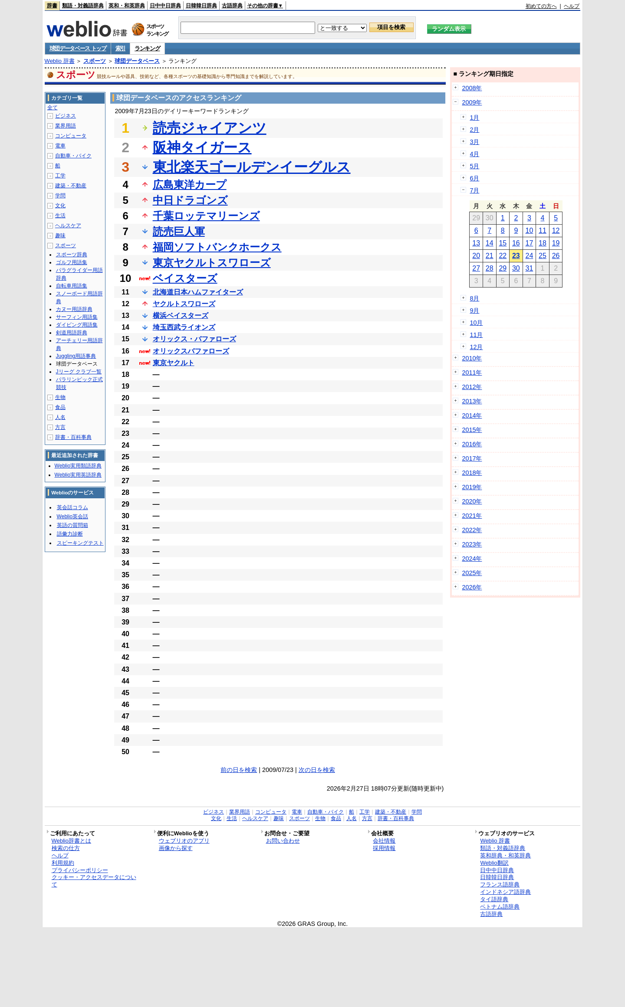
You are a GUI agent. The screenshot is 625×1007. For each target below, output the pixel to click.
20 (476, 255)
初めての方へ (541, 6)
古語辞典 (232, 5)
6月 (474, 178)
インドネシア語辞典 (505, 892)
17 (529, 243)
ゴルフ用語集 (71, 262)
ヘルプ (571, 6)
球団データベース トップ (77, 48)
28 (489, 268)
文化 (60, 206)
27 (476, 268)
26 (556, 255)
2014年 (472, 415)
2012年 (472, 386)
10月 (476, 322)
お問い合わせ (283, 840)
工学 (60, 176)
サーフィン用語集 (77, 317)
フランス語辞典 (500, 884)
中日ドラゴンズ (190, 200)
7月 (474, 190)
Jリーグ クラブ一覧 (79, 372)
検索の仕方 (66, 848)
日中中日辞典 (165, 5)
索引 (120, 48)
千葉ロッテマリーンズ (206, 216)
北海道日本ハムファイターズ (198, 292)
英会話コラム (72, 507)
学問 (60, 196)
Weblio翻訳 (494, 863)
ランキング (147, 48)
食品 (60, 407)
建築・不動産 (70, 186)
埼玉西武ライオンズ (184, 327)
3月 (474, 141)
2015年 (472, 429)
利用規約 (63, 863)
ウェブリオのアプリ (184, 840)
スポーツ (94, 61)
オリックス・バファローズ (194, 339)
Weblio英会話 (72, 516)
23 (516, 255)
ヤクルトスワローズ (184, 303)
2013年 (472, 401)
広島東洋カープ (190, 184)
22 (503, 255)
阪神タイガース (202, 147)
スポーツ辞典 (71, 255)
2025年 (472, 572)
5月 (474, 166)
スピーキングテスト (80, 543)
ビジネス (65, 116)
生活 (60, 216)
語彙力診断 (70, 534)
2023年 (472, 544)
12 (556, 230)
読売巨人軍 (179, 231)
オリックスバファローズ (191, 351)
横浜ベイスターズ (180, 315)
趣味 (60, 235)
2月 (474, 129)
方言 (60, 427)
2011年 (472, 372)
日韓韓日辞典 (201, 5)
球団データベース (137, 61)
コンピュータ (70, 136)
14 (489, 243)
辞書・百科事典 (73, 437)
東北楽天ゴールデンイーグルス (252, 167)
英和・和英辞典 (127, 5)
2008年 (472, 88)
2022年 (472, 529)
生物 (60, 397)
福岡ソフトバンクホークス (217, 247)
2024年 (472, 558)
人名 (60, 417)
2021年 (472, 515)
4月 (474, 153)
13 (476, 243)
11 (542, 230)
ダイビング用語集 (77, 325)
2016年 (472, 444)
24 (529, 255)
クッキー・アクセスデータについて (94, 881)
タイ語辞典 (494, 899)
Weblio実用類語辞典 (78, 466)
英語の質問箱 (72, 525)
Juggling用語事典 (76, 356)
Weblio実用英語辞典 (78, 475)
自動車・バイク (73, 156)
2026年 (472, 587)
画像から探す (176, 848)
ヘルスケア (68, 225)
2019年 (472, 487)
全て (52, 107)
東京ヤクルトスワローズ (212, 262)
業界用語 (65, 126)
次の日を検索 (317, 769)
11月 (476, 334)
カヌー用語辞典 (74, 309)
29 (503, 268)
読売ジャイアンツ (209, 128)
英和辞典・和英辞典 (505, 855)
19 (556, 243)
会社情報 (384, 840)
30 (516, 268)
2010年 (472, 358)
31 (529, 268)
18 (542, 243)
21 (489, 255)
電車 (60, 146)
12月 (476, 346)
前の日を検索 (238, 769)
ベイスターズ (185, 278)
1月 (474, 117)
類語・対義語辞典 (83, 5)
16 (516, 243)
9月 (474, 310)
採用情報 (384, 848)
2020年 (472, 501)
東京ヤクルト (173, 362)
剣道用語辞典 (71, 333)
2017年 (472, 458)
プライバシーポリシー (80, 870)
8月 (474, 298)
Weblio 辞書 (60, 61)
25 (542, 255)
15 (503, 243)
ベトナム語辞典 (500, 906)
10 (529, 230)
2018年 (472, 472)
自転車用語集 (71, 286)
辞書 (52, 5)
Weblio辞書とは (71, 840)
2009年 (472, 102)
